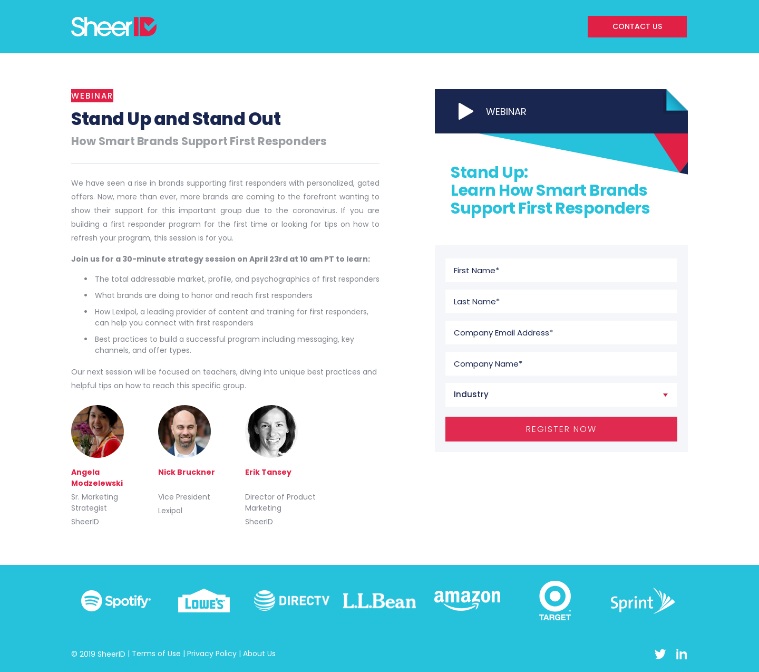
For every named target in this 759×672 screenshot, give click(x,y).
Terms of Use (156, 653)
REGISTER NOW (561, 429)
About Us (259, 653)
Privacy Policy (212, 653)
